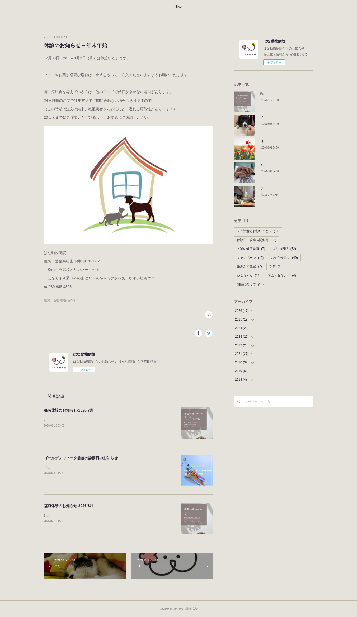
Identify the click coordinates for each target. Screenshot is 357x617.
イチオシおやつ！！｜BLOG (280, 117)
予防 (276, 266)
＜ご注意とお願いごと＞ (258, 231)
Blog (178, 6)
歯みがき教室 (249, 266)
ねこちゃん (248, 275)
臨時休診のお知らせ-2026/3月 (68, 506)
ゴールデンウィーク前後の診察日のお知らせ (81, 458)
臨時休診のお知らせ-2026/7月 (68, 410)
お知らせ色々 (284, 258)
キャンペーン (250, 258)
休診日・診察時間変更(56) (59, 300)
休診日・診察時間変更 (256, 240)
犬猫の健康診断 (251, 249)
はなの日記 (284, 249)
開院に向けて (250, 284)
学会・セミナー (282, 275)
